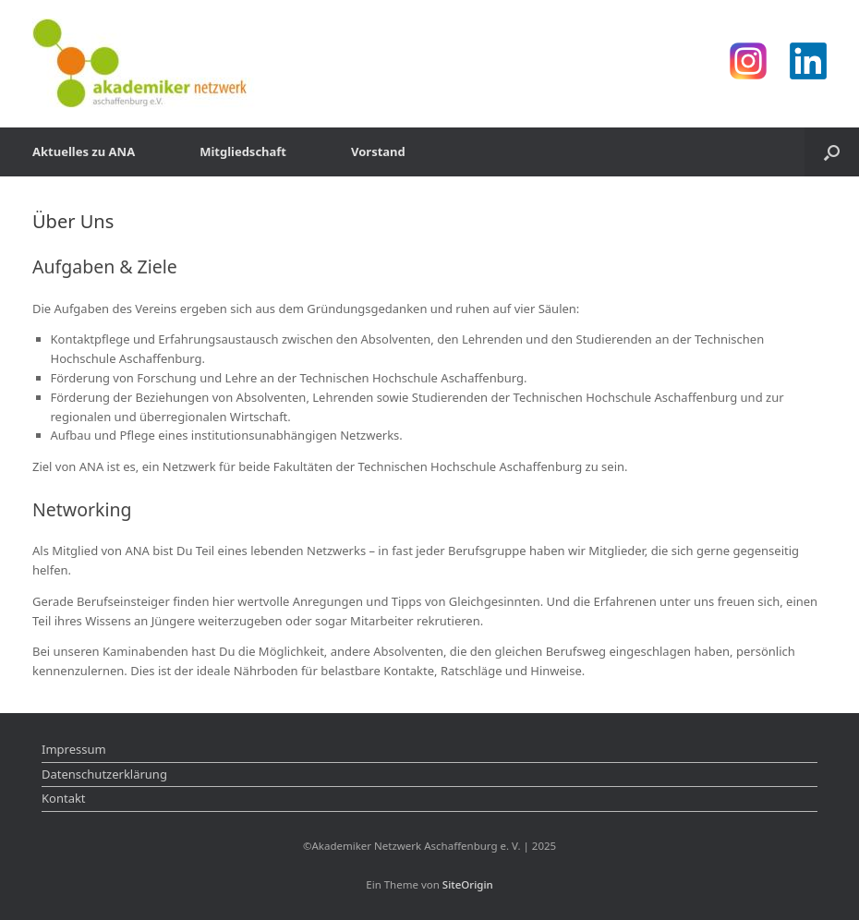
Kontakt (64, 798)
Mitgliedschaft (243, 151)
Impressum (74, 749)
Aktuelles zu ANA (83, 151)
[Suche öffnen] (832, 151)
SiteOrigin (467, 884)
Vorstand (378, 151)
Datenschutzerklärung (104, 774)
